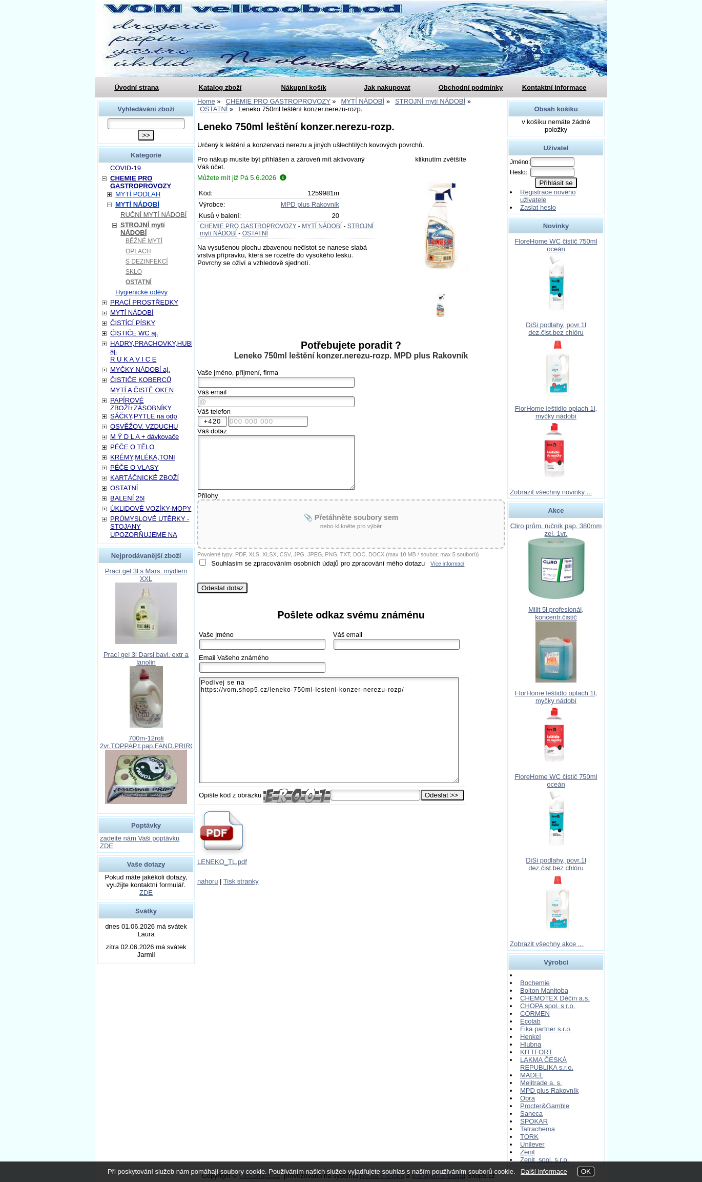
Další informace (544, 1171)
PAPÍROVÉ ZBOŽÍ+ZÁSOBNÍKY (141, 404)
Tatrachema (537, 1129)
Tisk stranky (241, 881)
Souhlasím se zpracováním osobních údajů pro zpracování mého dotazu (318, 563)
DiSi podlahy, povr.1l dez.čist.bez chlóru (556, 328)
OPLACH (138, 251)
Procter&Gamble (544, 1106)
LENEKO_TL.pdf (222, 862)
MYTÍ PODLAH (137, 194)
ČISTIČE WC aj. (134, 333)
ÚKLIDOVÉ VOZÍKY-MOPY (150, 508)
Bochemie (535, 983)
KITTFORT (536, 1052)
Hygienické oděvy (141, 292)
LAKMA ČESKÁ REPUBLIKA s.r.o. (546, 1063)
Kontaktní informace (554, 87)
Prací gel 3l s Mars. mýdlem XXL (146, 575)
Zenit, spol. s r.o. (544, 1160)
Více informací (447, 564)
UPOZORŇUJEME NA (143, 534)
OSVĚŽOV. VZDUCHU (144, 426)
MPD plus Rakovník (310, 204)
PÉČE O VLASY (134, 467)
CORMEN (535, 1013)
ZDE (146, 892)
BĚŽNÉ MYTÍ (144, 241)
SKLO (134, 271)
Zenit (527, 1152)
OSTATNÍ (255, 233)
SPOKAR (534, 1121)
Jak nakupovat (387, 87)
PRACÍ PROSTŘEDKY (144, 302)
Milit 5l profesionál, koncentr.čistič (556, 613)
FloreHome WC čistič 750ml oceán (555, 245)
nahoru (207, 881)
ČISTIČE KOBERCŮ (140, 380)
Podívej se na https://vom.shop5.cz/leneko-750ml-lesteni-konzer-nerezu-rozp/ (329, 730)
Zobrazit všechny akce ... (547, 944)
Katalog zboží (220, 87)
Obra (527, 1098)
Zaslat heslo (538, 207)
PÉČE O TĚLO (132, 447)
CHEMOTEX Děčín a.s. (555, 998)
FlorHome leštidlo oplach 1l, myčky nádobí (556, 412)
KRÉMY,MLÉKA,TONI (142, 457)
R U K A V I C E (133, 359)
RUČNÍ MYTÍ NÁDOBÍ (153, 214)
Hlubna (530, 1044)
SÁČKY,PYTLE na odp (143, 416)
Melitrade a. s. (541, 1083)
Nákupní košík (303, 87)
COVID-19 (125, 168)
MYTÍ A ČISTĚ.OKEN (142, 390)
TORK (529, 1136)
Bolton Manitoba (544, 990)
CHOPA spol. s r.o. (547, 1006)
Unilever (532, 1144)
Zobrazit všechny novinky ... (551, 492)
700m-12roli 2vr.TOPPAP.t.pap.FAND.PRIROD (150, 742)
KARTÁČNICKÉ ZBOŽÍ (144, 478)
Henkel (530, 1036)
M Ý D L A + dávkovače (144, 436)
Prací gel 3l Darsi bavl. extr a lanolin (146, 658)
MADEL (531, 1075)
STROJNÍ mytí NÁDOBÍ (142, 228)
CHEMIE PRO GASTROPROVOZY (248, 226)
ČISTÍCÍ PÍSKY (132, 323)
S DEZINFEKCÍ (147, 261)
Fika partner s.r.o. (546, 1029)
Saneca (531, 1113)
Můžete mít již (241, 178)
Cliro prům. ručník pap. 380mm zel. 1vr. (556, 529)
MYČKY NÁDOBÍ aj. (140, 369)
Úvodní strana (136, 87)
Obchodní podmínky (471, 87)
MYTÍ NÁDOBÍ (322, 226)
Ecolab (530, 1021)
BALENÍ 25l (127, 498)
